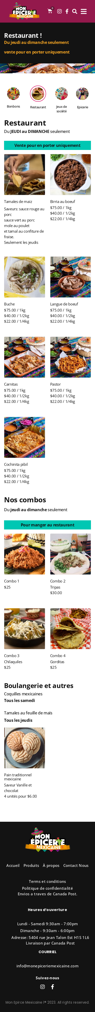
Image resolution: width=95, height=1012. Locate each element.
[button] (47, 145)
